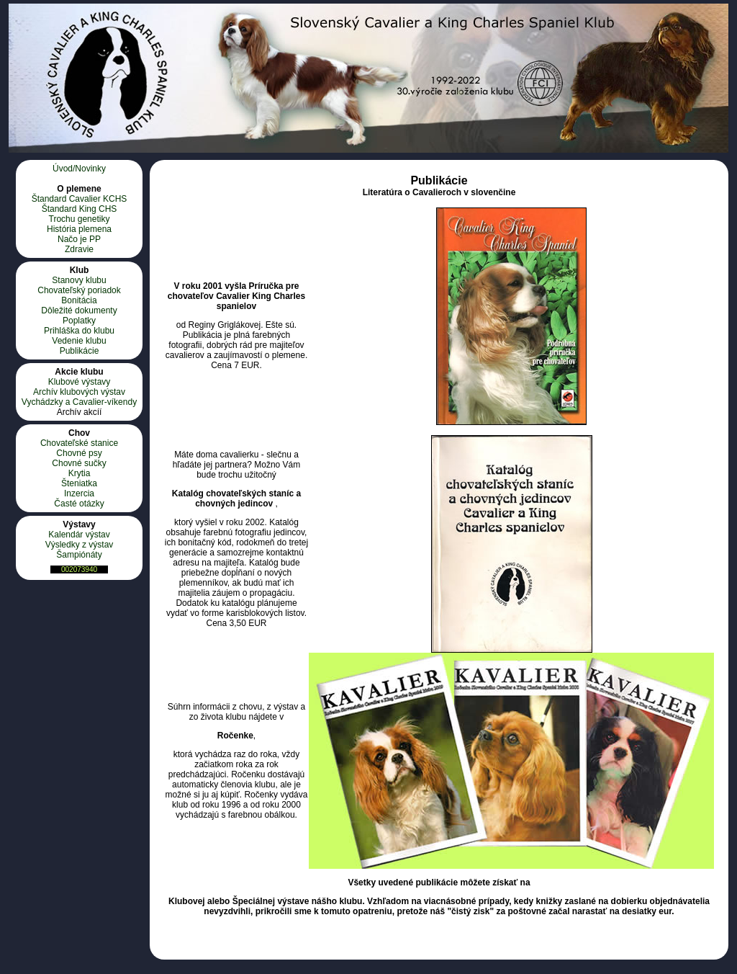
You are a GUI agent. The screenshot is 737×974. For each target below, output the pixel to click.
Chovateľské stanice (79, 443)
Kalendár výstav (78, 535)
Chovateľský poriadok (79, 290)
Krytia (79, 473)
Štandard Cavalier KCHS (79, 199)
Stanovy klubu (79, 280)
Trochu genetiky (79, 219)
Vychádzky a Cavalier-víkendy (79, 402)
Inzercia (79, 493)
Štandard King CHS (79, 209)
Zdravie (79, 249)
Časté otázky (79, 504)
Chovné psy (78, 453)
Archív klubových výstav (79, 392)
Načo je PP (79, 239)
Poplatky (79, 321)
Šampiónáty (78, 555)
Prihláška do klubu (79, 331)
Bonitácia (78, 300)
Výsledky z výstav (79, 545)
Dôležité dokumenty (79, 310)
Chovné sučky (79, 463)
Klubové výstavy (79, 382)
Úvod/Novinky (79, 169)
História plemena (79, 229)
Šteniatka (79, 483)
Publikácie (79, 351)
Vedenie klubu (79, 341)
